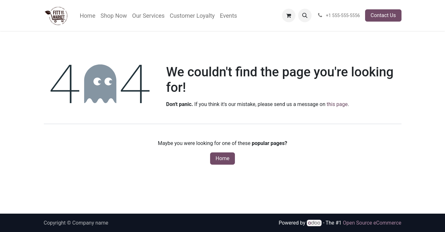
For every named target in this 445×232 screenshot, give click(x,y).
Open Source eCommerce (372, 223)
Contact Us (383, 15)
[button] (305, 15)
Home (222, 158)
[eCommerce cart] (288, 15)
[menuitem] (87, 16)
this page (337, 104)
